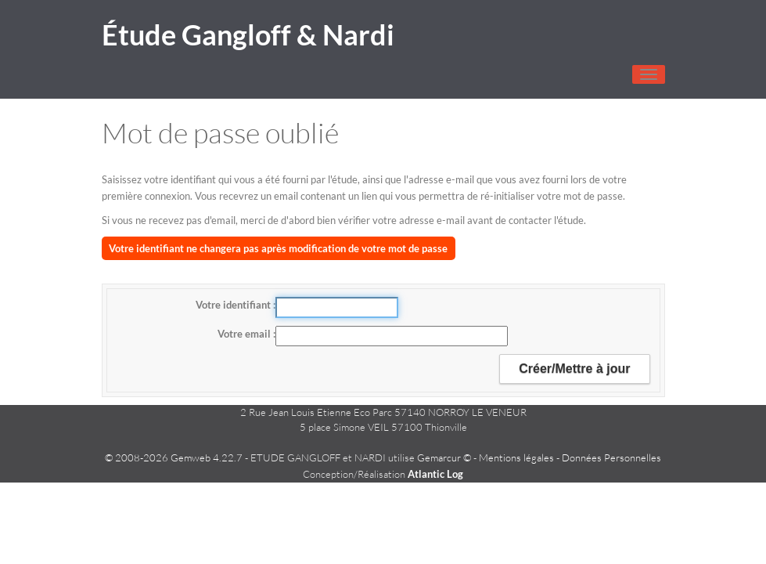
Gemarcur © (444, 457)
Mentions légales (516, 457)
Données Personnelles (611, 457)
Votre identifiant (234, 304)
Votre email (245, 333)
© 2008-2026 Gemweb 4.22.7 (174, 457)
